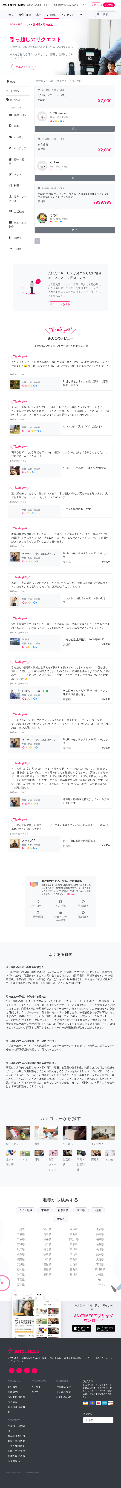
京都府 (60, 1218)
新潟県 (21, 1284)
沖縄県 (100, 1274)
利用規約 (13, 1392)
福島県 (21, 1259)
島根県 (74, 1249)
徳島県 (74, 1269)
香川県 (74, 1274)
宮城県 (21, 1244)
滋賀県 (47, 1274)
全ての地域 (26, 1210)
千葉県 (21, 1279)
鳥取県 (74, 1244)
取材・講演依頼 (16, 1441)
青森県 (21, 1234)
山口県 (74, 1264)
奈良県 (74, 1234)
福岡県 (100, 1239)
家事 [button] (38, 14)
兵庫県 (74, 1229)
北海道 (21, 1229)
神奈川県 (63, 1210)
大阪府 (97, 1210)
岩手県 (21, 1239)
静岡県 (47, 1259)
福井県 (47, 1239)
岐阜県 (47, 1254)
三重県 (47, 1269)
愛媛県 (100, 1229)
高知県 (100, 1234)
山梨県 (47, 1244)
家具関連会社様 (16, 1436)
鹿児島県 (100, 1269)
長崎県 (100, 1249)
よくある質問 (63, 1392)
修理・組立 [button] (25, 14)
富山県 (47, 1229)
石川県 (47, 1234)
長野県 (47, 1249)
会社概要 (13, 1387)
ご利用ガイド (63, 1387)
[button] (37, 904)
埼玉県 (81, 1210)
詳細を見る (70, 894)
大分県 (100, 1259)
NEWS (35, 1392)
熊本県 (100, 1254)
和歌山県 (74, 1239)
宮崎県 (100, 1264)
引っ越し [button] (51, 14)
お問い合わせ (63, 1397)
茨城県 (21, 1264)
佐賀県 (100, 1244)
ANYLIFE (37, 1387)
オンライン (100, 1284)
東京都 (45, 1210)
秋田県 (21, 1249)
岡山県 (74, 1254)
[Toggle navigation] (116, 4)
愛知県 (47, 1264)
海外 (100, 1279)
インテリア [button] (67, 14)
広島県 (74, 1259)
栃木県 (21, 1269)
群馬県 (21, 1274)
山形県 (21, 1254)
